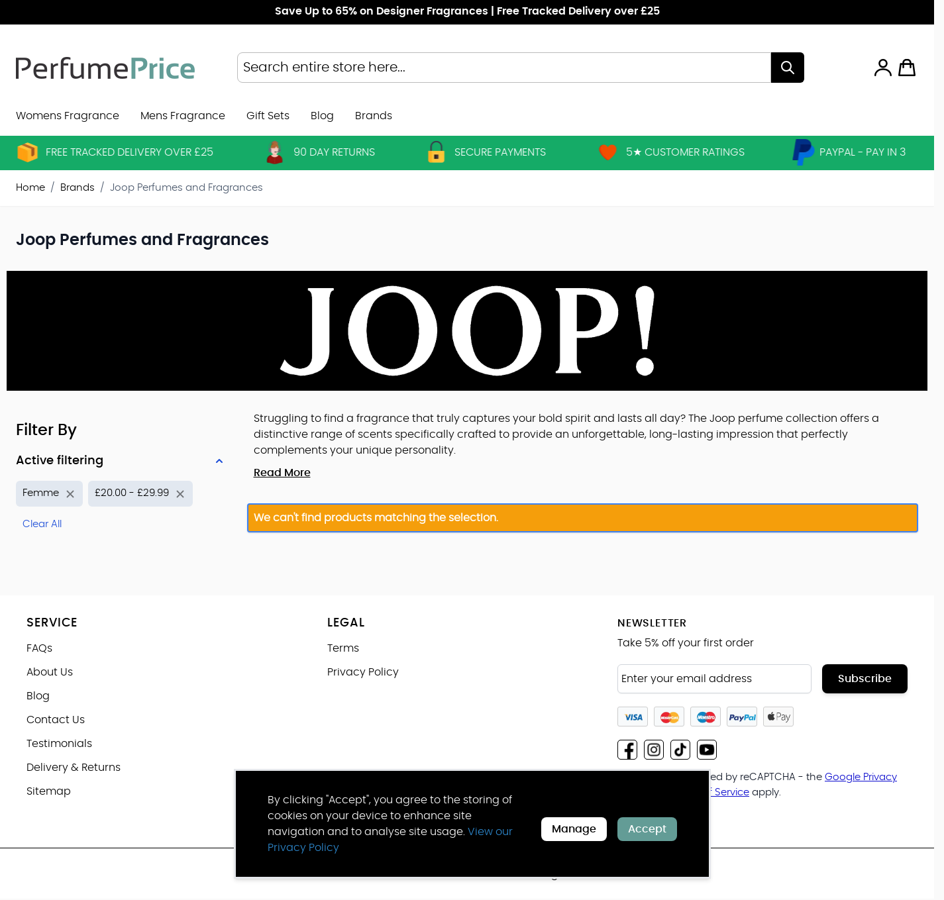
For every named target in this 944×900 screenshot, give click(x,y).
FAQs (39, 648)
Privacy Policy (363, 672)
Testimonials (59, 743)
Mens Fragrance (182, 116)
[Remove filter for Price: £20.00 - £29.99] (140, 494)
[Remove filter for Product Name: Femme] (49, 494)
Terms (343, 648)
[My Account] (883, 67)
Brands (77, 188)
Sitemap (48, 791)
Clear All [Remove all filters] (42, 524)
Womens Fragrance (67, 116)
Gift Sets (267, 116)
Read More (282, 473)
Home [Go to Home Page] (30, 188)
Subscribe (865, 679)
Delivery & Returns (73, 767)
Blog (322, 116)
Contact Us (55, 720)
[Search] (787, 67)
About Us (49, 672)
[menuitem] (373, 115)
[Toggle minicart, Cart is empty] (907, 67)
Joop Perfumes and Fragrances (186, 188)
